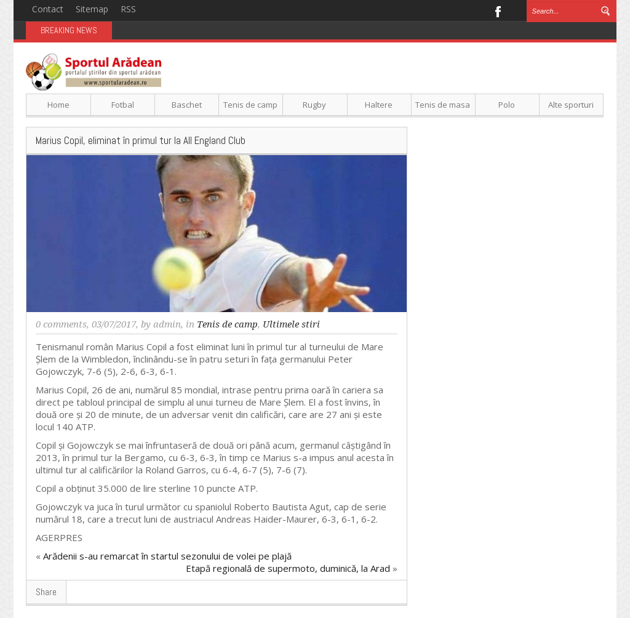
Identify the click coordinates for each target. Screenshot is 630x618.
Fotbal (122, 104)
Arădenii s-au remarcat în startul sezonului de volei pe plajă (167, 556)
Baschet (187, 104)
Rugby (314, 104)
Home (58, 104)
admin (167, 324)
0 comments (61, 324)
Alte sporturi (571, 104)
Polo (506, 104)
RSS (128, 9)
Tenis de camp (250, 104)
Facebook (497, 10)
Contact (47, 9)
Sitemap (92, 9)
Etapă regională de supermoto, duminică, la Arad (288, 568)
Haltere (379, 104)
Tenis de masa (442, 104)
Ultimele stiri (291, 324)
